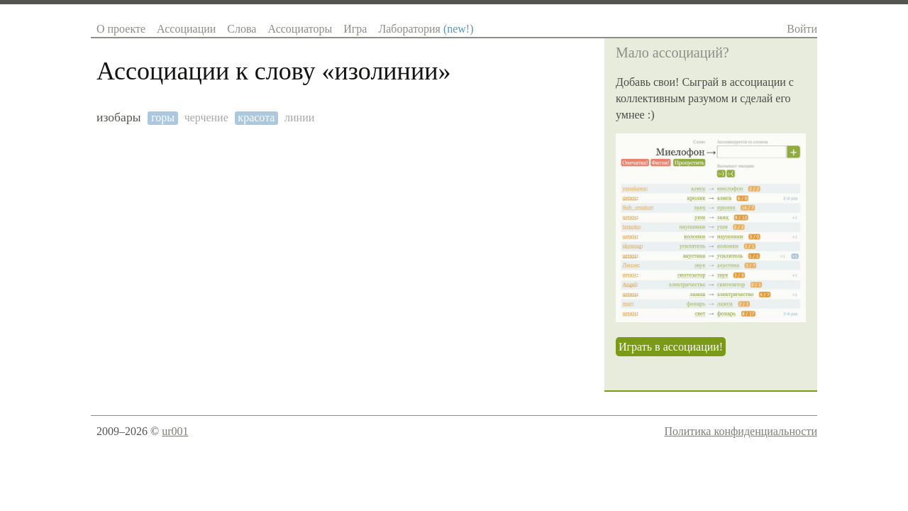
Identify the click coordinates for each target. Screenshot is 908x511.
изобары (118, 117)
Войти (802, 29)
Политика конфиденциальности (740, 431)
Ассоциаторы (299, 29)
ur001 (175, 431)
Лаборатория (425, 29)
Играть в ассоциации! (671, 347)
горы (163, 117)
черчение (206, 117)
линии (299, 117)
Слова (241, 29)
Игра (355, 29)
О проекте (120, 29)
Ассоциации (186, 29)
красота (256, 117)
